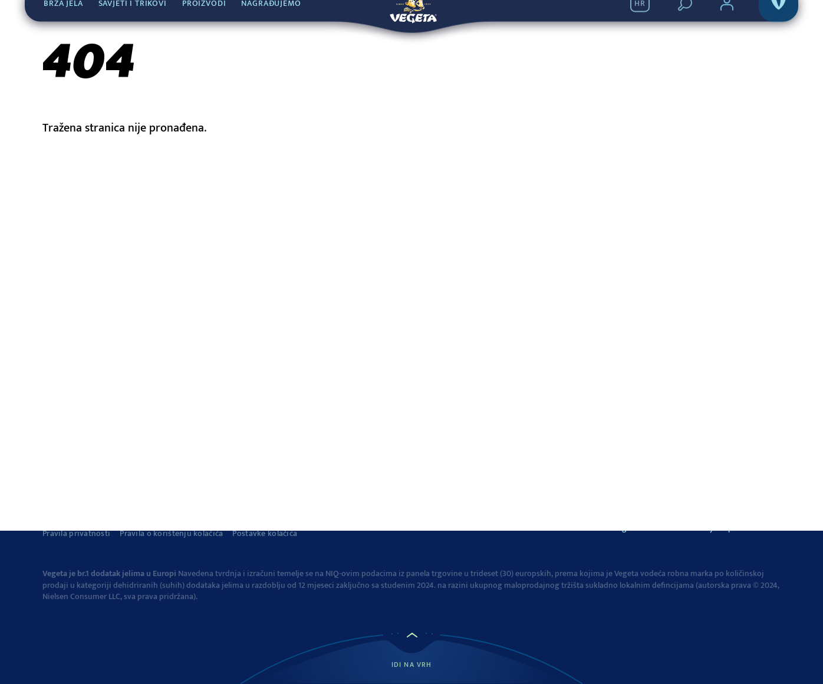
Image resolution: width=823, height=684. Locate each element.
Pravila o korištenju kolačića (171, 534)
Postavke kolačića (264, 534)
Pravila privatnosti (76, 534)
